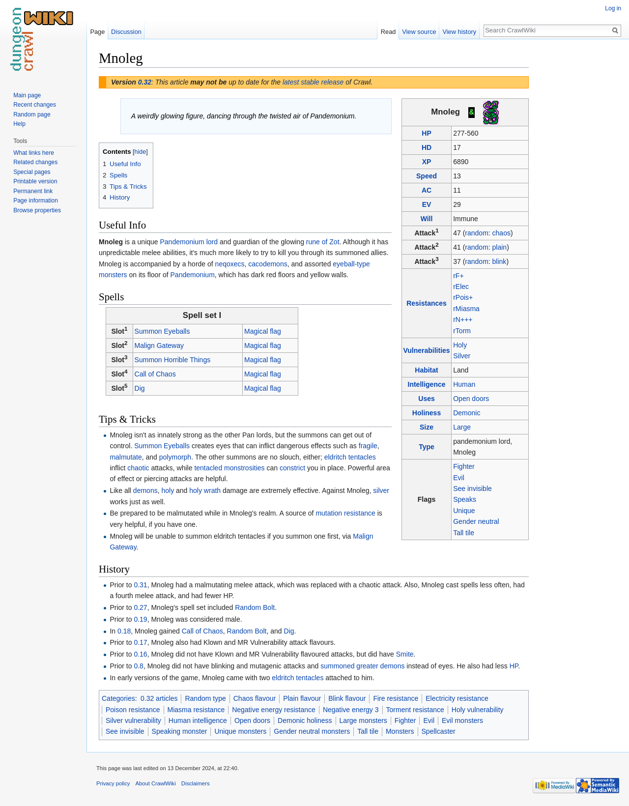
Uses (426, 399)
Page (97, 31)
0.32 (144, 82)
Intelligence (427, 384)
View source (419, 31)
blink (499, 261)
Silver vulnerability (133, 720)
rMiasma (466, 309)
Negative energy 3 (351, 710)
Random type (205, 698)
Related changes (35, 162)
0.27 (140, 607)
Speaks (464, 499)
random (476, 233)
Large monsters (363, 720)
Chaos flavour (254, 698)
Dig (140, 388)
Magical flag (262, 331)
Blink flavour (347, 698)
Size (426, 427)
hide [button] (140, 151)
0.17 (140, 642)
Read (388, 31)
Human (464, 384)
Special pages (31, 172)
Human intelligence (198, 720)
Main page (27, 95)
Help (19, 123)
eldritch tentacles (350, 457)
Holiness (426, 413)
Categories (118, 698)
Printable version (35, 181)
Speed (426, 176)
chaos (501, 233)
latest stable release (313, 82)
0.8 (138, 666)
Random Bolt (255, 607)
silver (381, 490)
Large (462, 427)
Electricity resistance (457, 698)
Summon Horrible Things (173, 360)
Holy (460, 345)
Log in (613, 8)
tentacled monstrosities (229, 468)
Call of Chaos (155, 374)
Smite (405, 654)
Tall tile (463, 533)
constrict (292, 468)
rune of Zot (323, 242)
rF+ (458, 276)
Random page (31, 114)
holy (167, 490)
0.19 (140, 619)
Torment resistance (415, 710)
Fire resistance (395, 698)
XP (426, 162)
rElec (461, 286)
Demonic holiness (305, 720)
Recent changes (34, 104)
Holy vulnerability (478, 710)
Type (426, 447)
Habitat (426, 370)
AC (426, 190)
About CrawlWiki (156, 783)
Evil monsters (462, 720)
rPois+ (463, 297)
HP (426, 133)
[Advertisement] (578, 196)
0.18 (124, 631)
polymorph (175, 457)
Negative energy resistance (273, 710)
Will (427, 219)
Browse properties (37, 210)
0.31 (140, 585)
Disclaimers (195, 783)
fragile (368, 446)
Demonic (466, 413)
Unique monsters (240, 731)
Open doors (471, 399)
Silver (461, 356)
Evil (458, 478)
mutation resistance (345, 513)
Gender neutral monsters (312, 731)
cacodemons (267, 264)
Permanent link (33, 191)
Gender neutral (476, 521)
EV (426, 204)
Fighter (464, 466)
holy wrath (205, 490)
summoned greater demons (362, 666)
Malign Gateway (159, 345)
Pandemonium (193, 275)
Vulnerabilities (426, 350)
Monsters (400, 731)
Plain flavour (302, 698)
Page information (35, 200)
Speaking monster (179, 731)
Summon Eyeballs (162, 331)
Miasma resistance (196, 710)
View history (459, 31)
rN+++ (462, 319)
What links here (33, 152)
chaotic (138, 468)
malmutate (126, 457)
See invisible (472, 488)
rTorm (462, 331)
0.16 (140, 654)
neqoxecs (230, 264)
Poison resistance (133, 710)
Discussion (126, 31)
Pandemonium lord (189, 242)
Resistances (426, 303)
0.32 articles (159, 698)
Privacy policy (113, 783)
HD (426, 147)
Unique (464, 511)
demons (145, 490)
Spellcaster (439, 731)
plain (499, 247)
